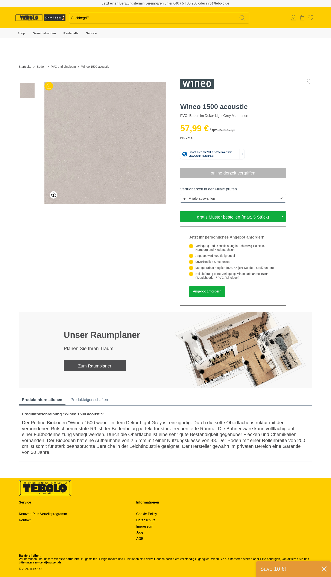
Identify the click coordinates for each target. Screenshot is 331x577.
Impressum (144, 526)
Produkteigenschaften (89, 400)
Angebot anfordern (207, 291)
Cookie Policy (146, 514)
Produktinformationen (42, 400)
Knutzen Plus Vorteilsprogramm (43, 514)
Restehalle (70, 33)
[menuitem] (294, 17)
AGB (139, 538)
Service (91, 33)
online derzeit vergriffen (233, 173)
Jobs (139, 532)
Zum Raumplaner (94, 366)
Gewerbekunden (44, 33)
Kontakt (24, 520)
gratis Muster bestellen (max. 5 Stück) (240, 216)
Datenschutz (145, 520)
